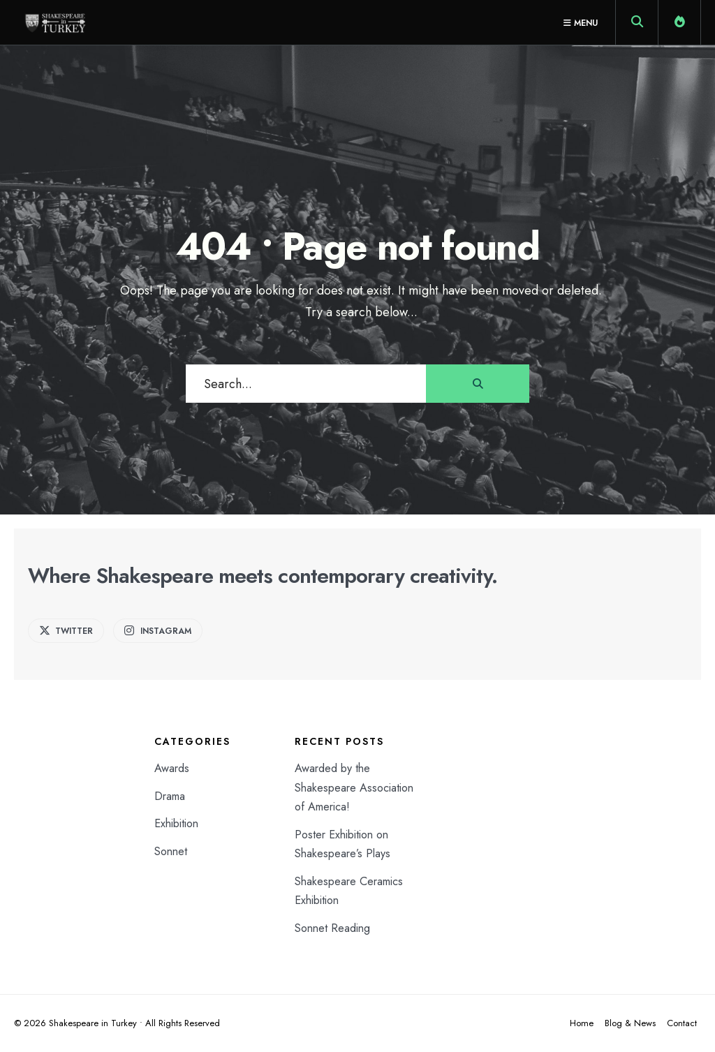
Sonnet (170, 851)
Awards (171, 768)
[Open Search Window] (637, 25)
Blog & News (630, 1023)
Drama (169, 796)
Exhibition (176, 823)
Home (582, 1023)
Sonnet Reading (332, 928)
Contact (682, 1023)
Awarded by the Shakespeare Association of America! (354, 787)
